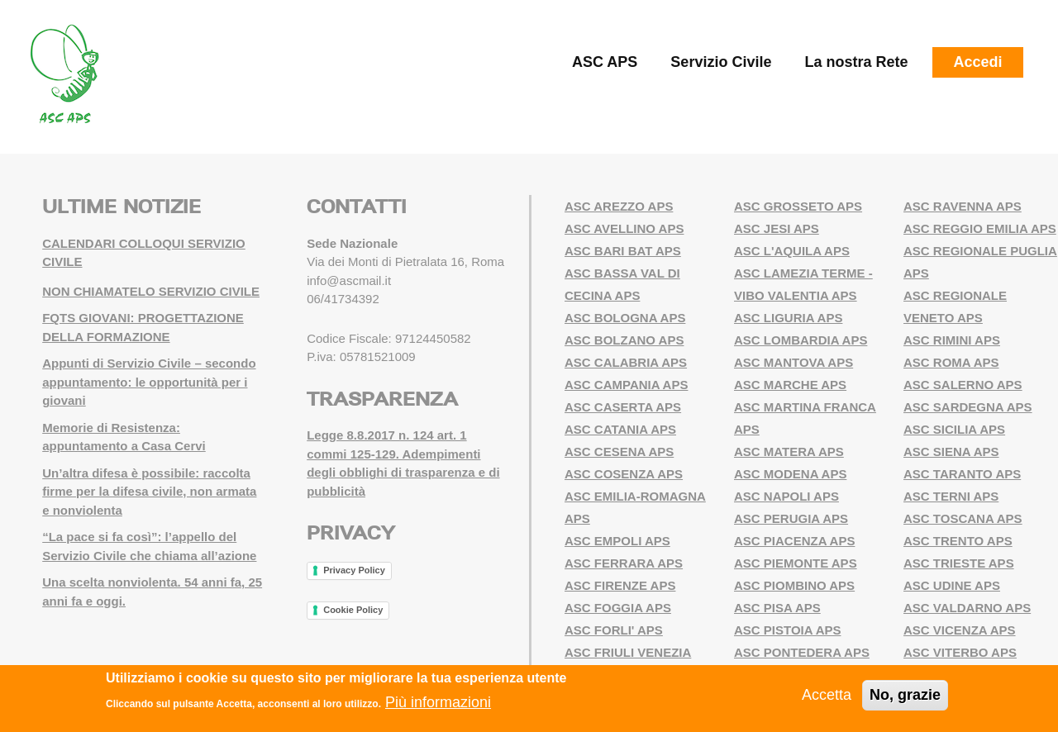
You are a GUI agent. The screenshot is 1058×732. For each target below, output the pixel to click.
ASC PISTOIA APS (787, 630)
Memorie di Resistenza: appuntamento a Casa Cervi (124, 437)
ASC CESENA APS (619, 451)
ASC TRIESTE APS (958, 563)
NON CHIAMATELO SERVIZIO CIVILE (151, 291)
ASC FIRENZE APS (620, 585)
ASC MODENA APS (790, 474)
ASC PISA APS (777, 608)
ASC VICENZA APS (959, 630)
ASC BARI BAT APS (623, 251)
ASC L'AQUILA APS (792, 251)
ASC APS (604, 62)
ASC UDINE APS (951, 585)
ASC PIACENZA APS (794, 541)
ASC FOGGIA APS (618, 608)
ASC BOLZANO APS (624, 340)
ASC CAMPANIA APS (626, 385)
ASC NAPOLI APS (786, 496)
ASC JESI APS (776, 228)
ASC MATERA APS (789, 451)
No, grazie (905, 695)
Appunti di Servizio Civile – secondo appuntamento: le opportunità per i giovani (148, 381)
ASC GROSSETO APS (798, 206)
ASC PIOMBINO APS (794, 585)
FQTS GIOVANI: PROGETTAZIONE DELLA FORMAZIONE (143, 327)
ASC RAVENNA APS (962, 206)
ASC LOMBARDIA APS (800, 340)
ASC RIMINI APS (951, 340)
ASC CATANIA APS (620, 429)
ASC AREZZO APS (619, 206)
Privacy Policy (354, 570)
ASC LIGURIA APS (788, 318)
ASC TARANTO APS (962, 474)
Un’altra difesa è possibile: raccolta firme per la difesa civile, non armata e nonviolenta (149, 491)
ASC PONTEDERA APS (802, 652)
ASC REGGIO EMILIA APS (979, 228)
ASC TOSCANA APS (962, 518)
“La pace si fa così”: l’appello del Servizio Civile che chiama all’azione (149, 546)
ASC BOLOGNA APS (625, 318)
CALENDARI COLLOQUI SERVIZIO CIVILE (143, 252)
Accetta (826, 695)
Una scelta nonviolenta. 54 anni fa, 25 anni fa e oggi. (152, 591)
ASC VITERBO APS (960, 652)
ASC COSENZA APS (624, 474)
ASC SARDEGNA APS (967, 407)
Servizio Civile (720, 62)
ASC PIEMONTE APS (795, 563)
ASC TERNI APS (950, 496)
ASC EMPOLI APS (617, 541)
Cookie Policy (353, 610)
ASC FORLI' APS (614, 630)
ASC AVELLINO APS (624, 228)
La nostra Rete (856, 62)
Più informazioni (438, 702)
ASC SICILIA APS (954, 429)
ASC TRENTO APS (958, 541)
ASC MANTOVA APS (793, 362)
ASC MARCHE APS (790, 385)
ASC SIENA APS (951, 451)
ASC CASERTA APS (623, 407)
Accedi (977, 62)
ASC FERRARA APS (624, 563)
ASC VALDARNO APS (967, 608)
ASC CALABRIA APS (626, 362)
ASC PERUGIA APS (791, 518)
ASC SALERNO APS (962, 385)
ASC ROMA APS (951, 362)
